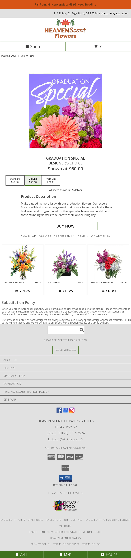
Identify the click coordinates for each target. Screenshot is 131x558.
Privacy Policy (40, 544)
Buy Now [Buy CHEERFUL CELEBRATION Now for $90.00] (108, 291)
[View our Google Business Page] (65, 412)
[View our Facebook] (59, 412)
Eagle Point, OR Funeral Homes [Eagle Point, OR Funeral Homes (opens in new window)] (22, 519)
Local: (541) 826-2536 (65, 439)
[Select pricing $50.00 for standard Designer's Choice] (15, 181)
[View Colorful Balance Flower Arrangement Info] (22, 262)
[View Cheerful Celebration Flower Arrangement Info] (108, 262)
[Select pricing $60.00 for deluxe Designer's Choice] (33, 181)
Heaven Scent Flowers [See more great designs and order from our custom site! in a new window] (65, 493)
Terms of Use (91, 544)
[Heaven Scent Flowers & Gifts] (65, 37)
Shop (32, 46)
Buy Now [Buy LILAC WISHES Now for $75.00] (65, 291)
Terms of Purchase (66, 544)
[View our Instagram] (71, 412)
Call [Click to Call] (22, 554)
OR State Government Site (84, 531)
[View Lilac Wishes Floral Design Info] (65, 262)
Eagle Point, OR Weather (46, 531)
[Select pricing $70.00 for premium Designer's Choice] (50, 181)
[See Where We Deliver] (65, 349)
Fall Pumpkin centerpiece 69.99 (65, 4)
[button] (65, 478)
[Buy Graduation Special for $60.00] (65, 226)
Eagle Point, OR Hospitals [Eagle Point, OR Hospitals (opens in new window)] (64, 519)
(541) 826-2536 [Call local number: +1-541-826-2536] (118, 13)
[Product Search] (66, 330)
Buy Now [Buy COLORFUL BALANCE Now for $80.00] (22, 291)
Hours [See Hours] (109, 554)
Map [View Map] (65, 554)
